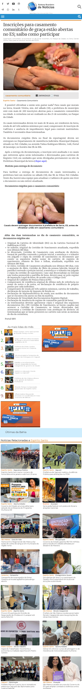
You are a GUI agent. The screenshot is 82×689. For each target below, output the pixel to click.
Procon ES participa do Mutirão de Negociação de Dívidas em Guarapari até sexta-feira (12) (18, 615)
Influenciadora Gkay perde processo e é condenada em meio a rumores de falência (27, 395)
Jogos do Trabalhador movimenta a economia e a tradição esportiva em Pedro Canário (18, 651)
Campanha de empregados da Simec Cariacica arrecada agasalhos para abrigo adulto (18, 579)
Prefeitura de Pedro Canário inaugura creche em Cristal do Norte (25, 348)
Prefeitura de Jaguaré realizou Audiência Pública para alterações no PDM (60, 473)
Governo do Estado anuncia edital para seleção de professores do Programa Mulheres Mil (17, 508)
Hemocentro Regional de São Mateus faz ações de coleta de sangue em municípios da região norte (20, 544)
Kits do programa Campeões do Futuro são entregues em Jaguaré (27, 356)
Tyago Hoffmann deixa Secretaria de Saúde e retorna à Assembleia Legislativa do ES (27, 340)
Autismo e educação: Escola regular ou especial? (25, 372)
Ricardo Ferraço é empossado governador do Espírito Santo (26, 388)
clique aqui (40, 161)
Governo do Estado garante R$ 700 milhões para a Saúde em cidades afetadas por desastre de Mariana (61, 544)
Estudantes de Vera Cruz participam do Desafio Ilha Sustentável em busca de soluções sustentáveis (59, 579)
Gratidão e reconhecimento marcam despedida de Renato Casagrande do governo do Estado (27, 364)
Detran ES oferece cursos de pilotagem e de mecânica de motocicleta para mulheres (61, 650)
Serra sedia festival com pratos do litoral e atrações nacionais (60, 507)
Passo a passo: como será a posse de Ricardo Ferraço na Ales (26, 332)
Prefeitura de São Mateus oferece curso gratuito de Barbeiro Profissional (26, 380)
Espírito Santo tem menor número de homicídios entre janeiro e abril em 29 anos (19, 473)
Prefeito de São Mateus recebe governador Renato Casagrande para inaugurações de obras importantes (61, 615)
